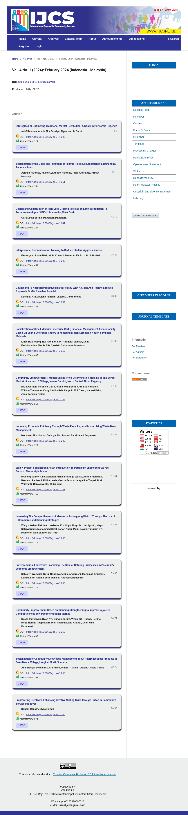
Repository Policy (143, 177)
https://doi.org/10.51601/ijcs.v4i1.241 (45, 223)
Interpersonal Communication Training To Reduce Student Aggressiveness (59, 250)
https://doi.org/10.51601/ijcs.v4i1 (36, 81)
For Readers (138, 346)
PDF (22, 147)
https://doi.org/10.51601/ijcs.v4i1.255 (45, 583)
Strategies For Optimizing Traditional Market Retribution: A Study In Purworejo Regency (66, 126)
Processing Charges (144, 150)
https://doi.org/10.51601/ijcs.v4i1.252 (45, 302)
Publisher (138, 137)
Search (173, 38)
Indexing (138, 198)
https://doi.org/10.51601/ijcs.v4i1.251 (45, 182)
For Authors (138, 352)
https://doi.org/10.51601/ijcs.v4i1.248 (45, 260)
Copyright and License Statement (152, 191)
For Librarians (139, 357)
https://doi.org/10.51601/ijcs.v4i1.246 (45, 137)
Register (24, 46)
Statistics (138, 171)
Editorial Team (73, 38)
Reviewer (138, 116)
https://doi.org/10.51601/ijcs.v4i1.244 (45, 714)
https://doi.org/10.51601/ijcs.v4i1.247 (45, 489)
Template (138, 143)
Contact (137, 123)
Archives (53, 38)
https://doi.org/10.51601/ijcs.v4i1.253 (45, 538)
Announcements (112, 38)
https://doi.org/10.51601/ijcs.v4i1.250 (45, 631)
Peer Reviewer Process (146, 184)
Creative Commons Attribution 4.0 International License (84, 774)
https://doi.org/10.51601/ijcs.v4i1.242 (45, 399)
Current (37, 38)
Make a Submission (145, 215)
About (92, 38)
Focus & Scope (142, 130)
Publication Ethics (143, 157)
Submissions (137, 38)
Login (38, 46)
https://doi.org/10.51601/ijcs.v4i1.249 (45, 440)
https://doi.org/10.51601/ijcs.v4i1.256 (45, 350)
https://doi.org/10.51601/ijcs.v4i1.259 (45, 673)
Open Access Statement (147, 164)
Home (22, 38)
